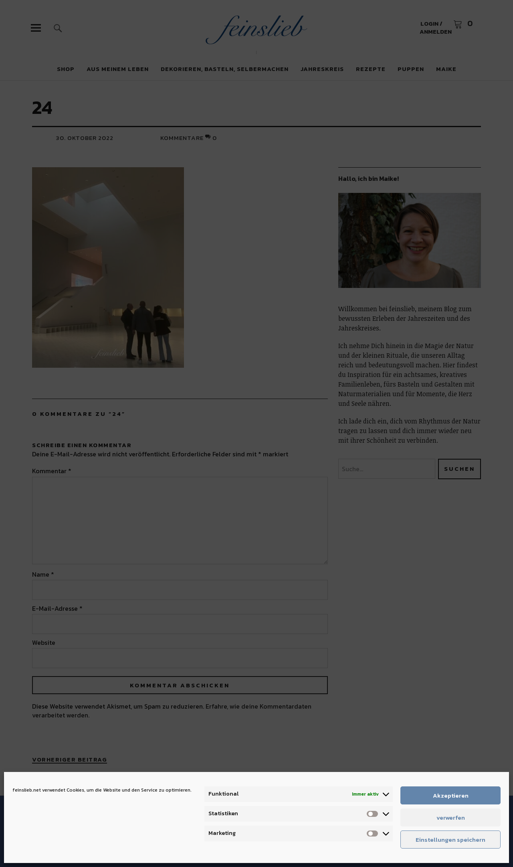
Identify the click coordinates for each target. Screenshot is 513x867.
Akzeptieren (451, 795)
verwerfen (450, 817)
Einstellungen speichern (450, 839)
